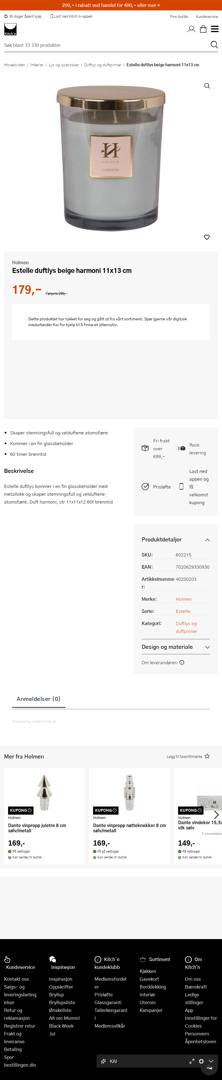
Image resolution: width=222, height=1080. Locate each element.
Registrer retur (19, 1025)
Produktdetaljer (162, 539)
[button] (207, 237)
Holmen (20, 262)
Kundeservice (207, 16)
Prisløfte (162, 486)
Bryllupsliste (62, 1002)
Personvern (197, 1033)
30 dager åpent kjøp (23, 16)
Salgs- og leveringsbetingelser (20, 994)
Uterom (148, 1002)
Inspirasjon (60, 979)
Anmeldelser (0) (39, 699)
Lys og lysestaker (64, 65)
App (189, 1010)
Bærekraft (196, 986)
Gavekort (149, 979)
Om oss (193, 979)
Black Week (61, 1025)
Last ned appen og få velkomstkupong (199, 487)
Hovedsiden (14, 65)
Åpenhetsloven (200, 1041)
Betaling (13, 1049)
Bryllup (56, 994)
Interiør (37, 65)
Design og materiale (167, 646)
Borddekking (153, 986)
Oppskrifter (61, 986)
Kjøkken (148, 971)
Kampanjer (151, 1010)
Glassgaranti (108, 1002)
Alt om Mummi (64, 1018)
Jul (52, 1033)
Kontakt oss (16, 979)
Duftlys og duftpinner (102, 65)
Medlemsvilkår (110, 1025)
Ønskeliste (60, 1010)
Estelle (183, 611)
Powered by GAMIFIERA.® (34, 721)
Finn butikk (179, 16)
